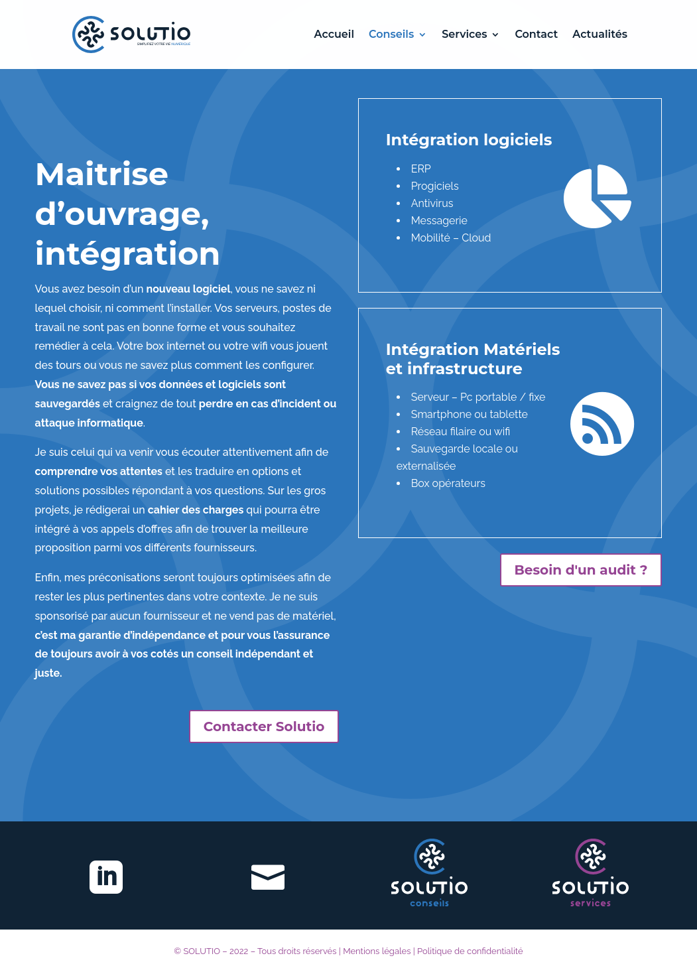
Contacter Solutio (264, 726)
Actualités (599, 35)
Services (464, 35)
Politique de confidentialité (470, 951)
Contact (536, 35)
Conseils (391, 35)
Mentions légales (377, 951)
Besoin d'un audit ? (581, 570)
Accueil (334, 35)
